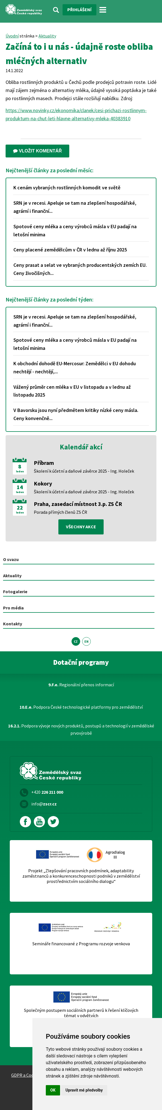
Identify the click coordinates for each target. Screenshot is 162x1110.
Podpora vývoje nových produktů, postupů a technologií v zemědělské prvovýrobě (81, 729)
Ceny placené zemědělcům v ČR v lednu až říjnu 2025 (70, 249)
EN (86, 641)
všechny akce (81, 526)
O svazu (11, 559)
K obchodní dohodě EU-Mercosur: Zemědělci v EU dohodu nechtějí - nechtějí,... (74, 367)
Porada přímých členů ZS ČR (60, 512)
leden (20, 471)
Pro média (13, 608)
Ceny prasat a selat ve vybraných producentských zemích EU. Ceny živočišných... (80, 269)
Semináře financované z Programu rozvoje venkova (81, 943)
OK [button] (53, 1090)
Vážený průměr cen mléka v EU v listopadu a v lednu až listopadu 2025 (72, 391)
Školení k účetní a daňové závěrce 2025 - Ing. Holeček (84, 471)
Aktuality (47, 36)
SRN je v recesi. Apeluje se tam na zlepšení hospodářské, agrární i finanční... (74, 207)
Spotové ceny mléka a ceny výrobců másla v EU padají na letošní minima (75, 230)
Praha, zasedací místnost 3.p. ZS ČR (78, 503)
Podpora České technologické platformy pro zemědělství (81, 707)
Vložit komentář (37, 151)
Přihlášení (79, 9)
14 (20, 487)
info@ (44, 804)
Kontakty (12, 623)
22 (20, 507)
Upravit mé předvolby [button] (84, 1090)
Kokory (43, 483)
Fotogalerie (15, 591)
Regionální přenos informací (81, 684)
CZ (76, 641)
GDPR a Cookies (26, 1075)
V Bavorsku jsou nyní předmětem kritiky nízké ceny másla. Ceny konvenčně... (75, 414)
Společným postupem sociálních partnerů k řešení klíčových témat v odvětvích (81, 1013)
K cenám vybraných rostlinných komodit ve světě (66, 187)
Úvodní (12, 36)
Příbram (44, 462)
